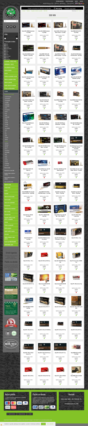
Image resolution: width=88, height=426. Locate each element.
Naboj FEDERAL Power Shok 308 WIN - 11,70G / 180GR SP (60, 215)
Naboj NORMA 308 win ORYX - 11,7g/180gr (76, 353)
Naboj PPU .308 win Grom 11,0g (76, 283)
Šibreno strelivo (7, 167)
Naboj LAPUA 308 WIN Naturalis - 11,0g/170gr (28, 123)
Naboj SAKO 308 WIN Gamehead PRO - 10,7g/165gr (76, 123)
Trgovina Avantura (60, 1)
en (78, 3)
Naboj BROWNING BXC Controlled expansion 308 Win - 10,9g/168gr (28, 192)
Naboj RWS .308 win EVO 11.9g (60, 329)
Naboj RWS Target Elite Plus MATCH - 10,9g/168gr (76, 192)
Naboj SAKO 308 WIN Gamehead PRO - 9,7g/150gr (28, 146)
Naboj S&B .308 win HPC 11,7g (60, 306)
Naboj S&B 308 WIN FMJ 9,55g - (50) (60, 261)
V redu (43, 423)
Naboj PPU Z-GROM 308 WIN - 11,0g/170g (44, 215)
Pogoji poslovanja (69, 1)
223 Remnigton (7, 100)
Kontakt (81, 1)
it (79, 3)
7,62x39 (6, 126)
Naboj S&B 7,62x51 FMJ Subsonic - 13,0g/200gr (28, 77)
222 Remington (7, 98)
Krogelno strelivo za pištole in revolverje (9, 174)
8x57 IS (6, 148)
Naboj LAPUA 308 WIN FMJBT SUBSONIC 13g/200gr (76, 77)
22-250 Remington (8, 96)
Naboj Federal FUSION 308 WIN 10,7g (44, 284)
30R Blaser (7, 145)
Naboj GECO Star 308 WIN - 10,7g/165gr (28, 215)
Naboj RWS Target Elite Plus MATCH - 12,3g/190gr (60, 192)
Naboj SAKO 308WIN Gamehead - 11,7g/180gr (44, 31)
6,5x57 (6, 113)
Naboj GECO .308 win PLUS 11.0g (44, 375)
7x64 (5, 133)
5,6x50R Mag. (7, 104)
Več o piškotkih (50, 423)
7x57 (5, 132)
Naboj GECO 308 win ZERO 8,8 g (44, 260)
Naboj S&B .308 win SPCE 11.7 (44, 306)
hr (81, 3)
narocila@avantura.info (46, 420)
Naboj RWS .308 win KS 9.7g (28, 329)
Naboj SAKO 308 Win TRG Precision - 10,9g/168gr (44, 100)
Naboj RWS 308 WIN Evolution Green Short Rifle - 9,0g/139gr (76, 54)
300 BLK (6, 139)
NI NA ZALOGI (76, 72)
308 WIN (6, 141)
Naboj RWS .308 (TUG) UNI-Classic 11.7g (44, 353)
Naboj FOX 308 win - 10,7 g (28, 260)
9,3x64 (6, 158)
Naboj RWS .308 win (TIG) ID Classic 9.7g (28, 353)
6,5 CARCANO (7, 106)
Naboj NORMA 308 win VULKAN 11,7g (76, 376)
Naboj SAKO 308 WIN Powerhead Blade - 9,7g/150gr (44, 146)
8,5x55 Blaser (7, 150)
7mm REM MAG (7, 128)
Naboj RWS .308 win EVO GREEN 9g (44, 329)
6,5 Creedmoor (7, 109)
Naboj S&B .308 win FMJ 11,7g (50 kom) (76, 307)
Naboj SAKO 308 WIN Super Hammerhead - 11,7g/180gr (60, 123)
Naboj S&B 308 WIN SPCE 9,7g (28, 283)
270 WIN (6, 122)
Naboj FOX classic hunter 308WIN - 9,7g (76, 261)
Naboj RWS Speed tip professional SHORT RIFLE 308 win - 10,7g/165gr (76, 147)
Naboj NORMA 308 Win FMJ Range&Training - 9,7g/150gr (44, 54)
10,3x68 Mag (7, 163)
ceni (77, 10)
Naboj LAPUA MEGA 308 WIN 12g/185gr (28, 307)
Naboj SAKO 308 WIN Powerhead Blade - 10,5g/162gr (60, 146)
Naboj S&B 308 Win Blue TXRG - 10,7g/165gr (44, 77)
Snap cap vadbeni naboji (8, 181)
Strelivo (28, 10)
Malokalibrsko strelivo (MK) (9, 170)
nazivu (80, 10)
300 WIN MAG (7, 152)
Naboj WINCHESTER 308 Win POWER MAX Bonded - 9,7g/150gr (44, 192)
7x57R (6, 130)
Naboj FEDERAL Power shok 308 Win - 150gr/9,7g (44, 169)
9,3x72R (6, 159)
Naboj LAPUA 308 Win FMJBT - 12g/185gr (60, 77)
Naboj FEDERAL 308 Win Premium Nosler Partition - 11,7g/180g (60, 31)
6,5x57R (6, 111)
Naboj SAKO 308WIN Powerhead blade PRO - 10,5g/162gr (28, 54)
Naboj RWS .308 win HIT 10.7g (60, 352)
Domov (23, 10)
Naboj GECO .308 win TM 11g (28, 375)
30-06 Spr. (6, 143)
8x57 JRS (6, 146)
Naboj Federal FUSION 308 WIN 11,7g (60, 284)
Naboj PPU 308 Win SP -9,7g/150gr (28, 238)
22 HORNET (7, 102)
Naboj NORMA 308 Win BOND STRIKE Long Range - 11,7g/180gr (60, 54)
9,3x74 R (6, 161)
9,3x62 (6, 156)
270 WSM (6, 124)
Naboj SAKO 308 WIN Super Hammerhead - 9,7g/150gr (44, 123)
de (83, 3)
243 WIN (6, 120)
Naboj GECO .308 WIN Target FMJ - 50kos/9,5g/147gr (60, 169)
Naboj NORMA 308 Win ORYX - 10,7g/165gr (76, 31)
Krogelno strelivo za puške (9, 94)
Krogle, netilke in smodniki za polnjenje (9, 178)
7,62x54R (6, 137)
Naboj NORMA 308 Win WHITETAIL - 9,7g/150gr (76, 100)
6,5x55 (6, 107)
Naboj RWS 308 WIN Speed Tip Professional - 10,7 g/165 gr (60, 238)
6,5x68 (6, 119)
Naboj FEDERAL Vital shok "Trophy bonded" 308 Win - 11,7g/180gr (76, 169)
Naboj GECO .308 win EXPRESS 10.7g (60, 376)
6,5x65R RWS (7, 117)
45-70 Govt (7, 165)
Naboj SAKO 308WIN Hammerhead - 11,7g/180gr (28, 31)
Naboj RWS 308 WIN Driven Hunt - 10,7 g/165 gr (44, 238)
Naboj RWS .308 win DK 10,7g (76, 329)
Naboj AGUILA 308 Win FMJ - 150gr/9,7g (28, 169)
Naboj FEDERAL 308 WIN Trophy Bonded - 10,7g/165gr (28, 100)
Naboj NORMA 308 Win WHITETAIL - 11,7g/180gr (60, 100)
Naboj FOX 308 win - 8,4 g (76, 238)
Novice (76, 1)
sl (76, 3)
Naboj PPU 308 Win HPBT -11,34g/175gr (76, 215)
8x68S (6, 154)
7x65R (6, 135)
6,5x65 (6, 115)
